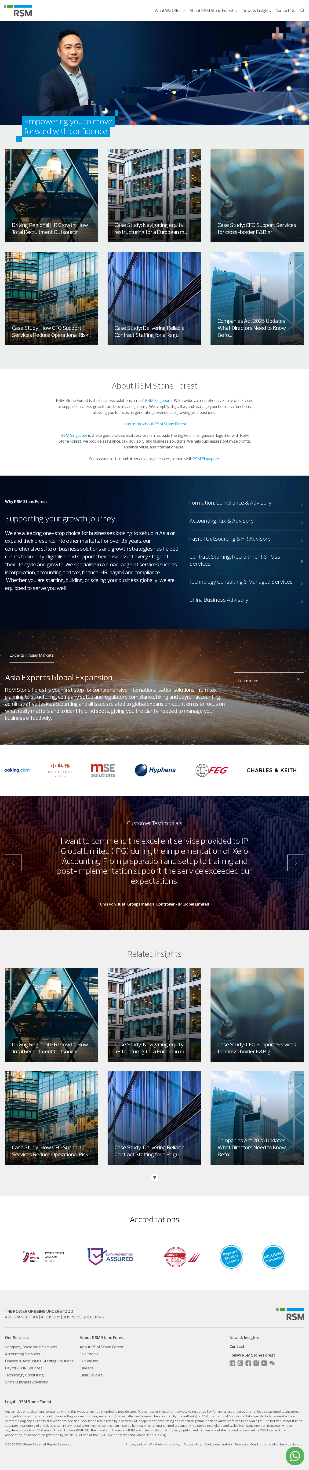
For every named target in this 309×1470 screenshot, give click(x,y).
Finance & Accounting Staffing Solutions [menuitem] (39, 1361)
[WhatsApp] (295, 1456)
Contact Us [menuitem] (285, 10)
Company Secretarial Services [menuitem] (31, 1347)
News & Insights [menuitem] (256, 10)
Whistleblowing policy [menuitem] (165, 1444)
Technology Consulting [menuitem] (24, 1375)
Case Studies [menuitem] (91, 1375)
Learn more (269, 680)
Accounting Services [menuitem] (22, 1354)
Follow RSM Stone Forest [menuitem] (252, 1355)
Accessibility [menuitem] (192, 1444)
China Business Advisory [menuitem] (26, 1382)
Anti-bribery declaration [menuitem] (286, 1444)
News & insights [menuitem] (244, 1337)
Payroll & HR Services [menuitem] (24, 1368)
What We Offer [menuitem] (168, 10)
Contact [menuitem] (237, 1346)
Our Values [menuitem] (89, 1361)
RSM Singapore (158, 400)
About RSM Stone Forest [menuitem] (211, 10)
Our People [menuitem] (89, 1354)
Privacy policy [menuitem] (136, 1444)
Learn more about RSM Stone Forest (154, 423)
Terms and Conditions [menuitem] (250, 1444)
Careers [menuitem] (86, 1368)
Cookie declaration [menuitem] (218, 1444)
